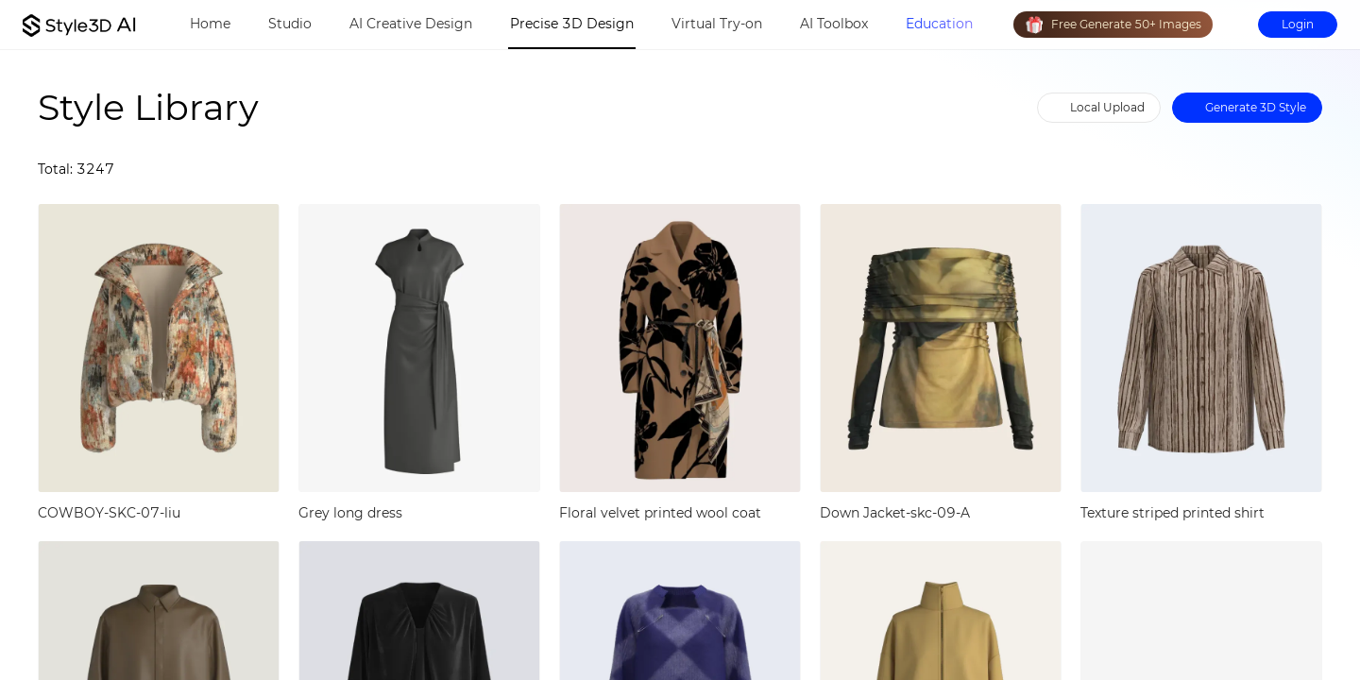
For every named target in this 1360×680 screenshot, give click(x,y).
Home (210, 23)
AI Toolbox (834, 23)
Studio (290, 23)
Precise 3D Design (572, 23)
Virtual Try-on (717, 23)
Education (939, 23)
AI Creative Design (410, 23)
